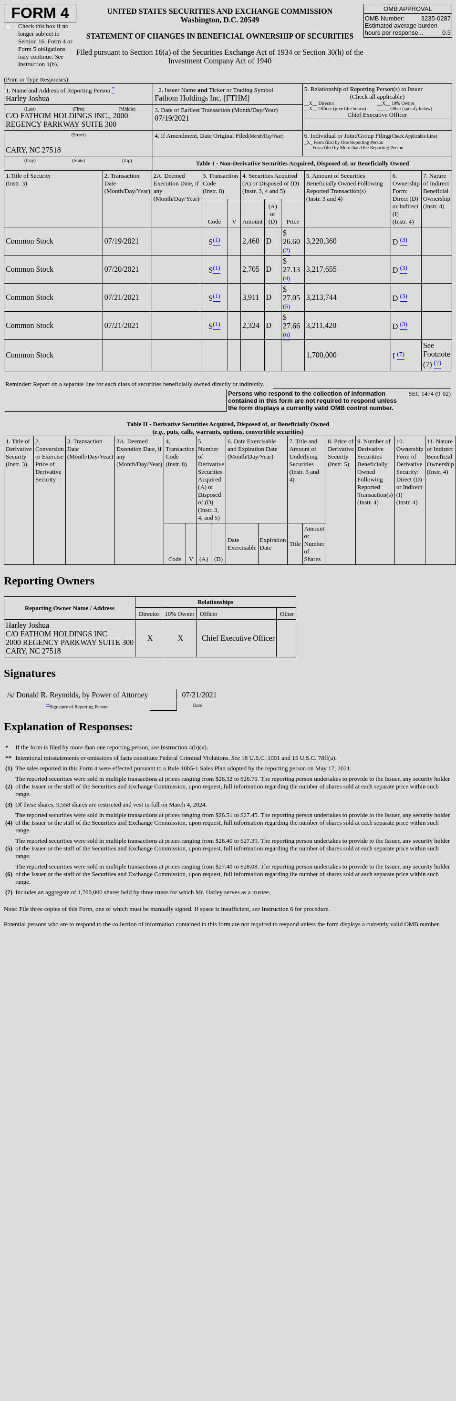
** (48, 705)
